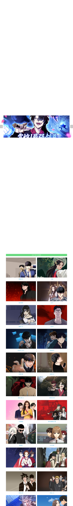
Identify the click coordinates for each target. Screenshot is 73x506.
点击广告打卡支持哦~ (36, 255)
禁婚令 (21, 469)
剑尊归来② (52, 397)
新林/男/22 (21, 397)
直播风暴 (21, 374)
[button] (1, 126)
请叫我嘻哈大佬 (52, 421)
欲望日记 (52, 374)
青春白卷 (52, 469)
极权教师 (21, 302)
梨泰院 (21, 445)
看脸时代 (21, 279)
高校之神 (21, 492)
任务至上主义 (21, 350)
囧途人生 (52, 492)
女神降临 (21, 421)
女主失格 (52, 445)
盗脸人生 (21, 326)
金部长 (52, 326)
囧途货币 (52, 350)
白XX (52, 302)
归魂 (52, 279)
